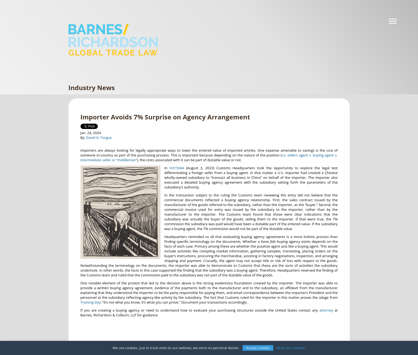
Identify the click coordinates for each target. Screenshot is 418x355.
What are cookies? (291, 347)
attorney (326, 310)
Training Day (91, 302)
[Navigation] (392, 21)
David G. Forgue (99, 137)
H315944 (177, 168)
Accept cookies (258, 348)
